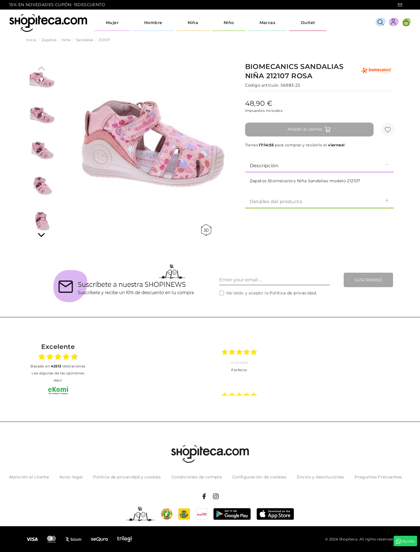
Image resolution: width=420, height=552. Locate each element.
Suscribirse (368, 280)
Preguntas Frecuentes (378, 477)
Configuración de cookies (259, 477)
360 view (206, 230)
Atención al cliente (29, 477)
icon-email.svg (400, 5)
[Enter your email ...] (274, 280)
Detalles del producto (319, 201)
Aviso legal (71, 477)
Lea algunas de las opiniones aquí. (58, 376)
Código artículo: (262, 85)
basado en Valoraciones (57, 366)
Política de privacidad (292, 293)
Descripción (319, 165)
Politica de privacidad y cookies (127, 477)
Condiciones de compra (196, 477)
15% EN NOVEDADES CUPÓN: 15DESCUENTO (57, 4)
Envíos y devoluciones (320, 477)
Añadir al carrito (309, 129)
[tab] (319, 165)
